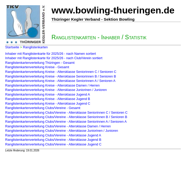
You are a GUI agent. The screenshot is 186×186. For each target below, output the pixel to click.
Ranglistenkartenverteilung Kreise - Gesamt (37, 67)
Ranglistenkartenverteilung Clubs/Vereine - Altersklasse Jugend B (53, 140)
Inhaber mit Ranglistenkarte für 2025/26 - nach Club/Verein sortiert (53, 58)
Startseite (12, 47)
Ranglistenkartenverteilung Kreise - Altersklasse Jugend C (47, 103)
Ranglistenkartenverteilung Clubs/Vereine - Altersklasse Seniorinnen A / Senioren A (66, 121)
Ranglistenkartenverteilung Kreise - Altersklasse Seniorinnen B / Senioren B (60, 76)
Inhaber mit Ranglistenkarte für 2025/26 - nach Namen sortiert (50, 54)
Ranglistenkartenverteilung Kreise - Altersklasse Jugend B (47, 99)
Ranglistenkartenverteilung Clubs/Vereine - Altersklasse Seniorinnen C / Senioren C (66, 112)
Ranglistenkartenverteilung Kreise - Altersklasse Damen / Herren (52, 85)
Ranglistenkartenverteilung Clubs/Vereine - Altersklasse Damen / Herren (58, 126)
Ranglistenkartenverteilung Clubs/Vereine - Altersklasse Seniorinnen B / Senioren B (66, 117)
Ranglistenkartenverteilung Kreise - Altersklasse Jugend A (47, 94)
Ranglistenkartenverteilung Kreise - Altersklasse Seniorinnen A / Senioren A (60, 81)
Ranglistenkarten (35, 47)
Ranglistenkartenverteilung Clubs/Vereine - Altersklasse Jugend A (53, 135)
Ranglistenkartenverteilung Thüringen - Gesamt (40, 63)
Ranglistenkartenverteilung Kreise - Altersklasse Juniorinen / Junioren (56, 90)
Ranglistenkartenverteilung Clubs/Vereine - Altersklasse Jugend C (53, 144)
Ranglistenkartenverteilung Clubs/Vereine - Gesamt (42, 108)
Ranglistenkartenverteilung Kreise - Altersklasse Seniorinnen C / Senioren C (60, 72)
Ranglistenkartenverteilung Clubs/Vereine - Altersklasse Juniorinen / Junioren (61, 131)
